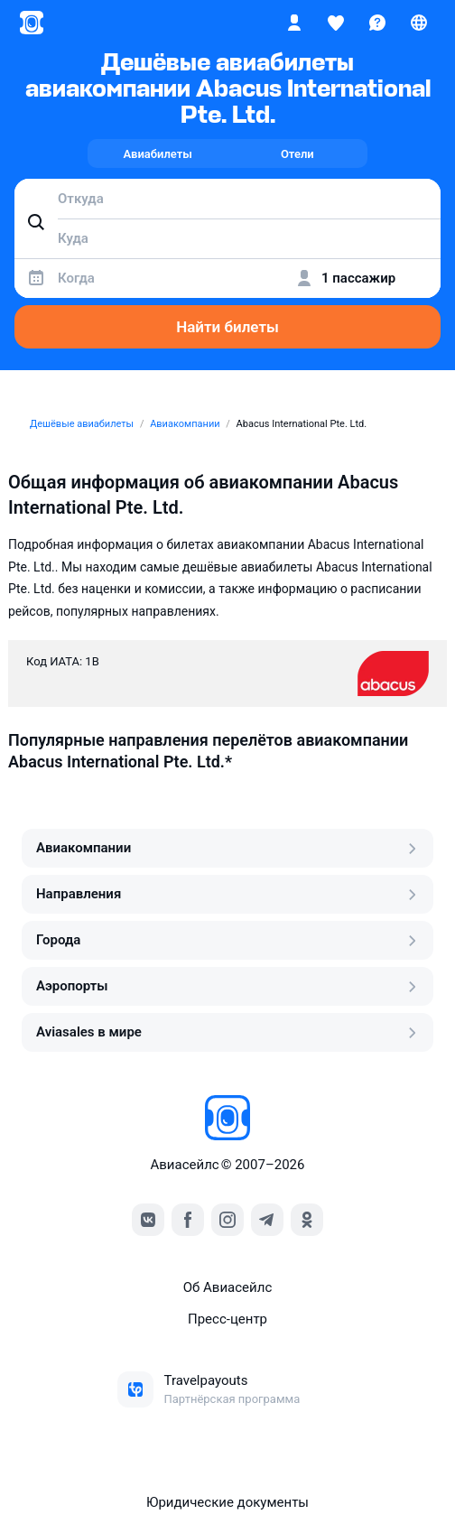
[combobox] (227, 198)
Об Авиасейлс (228, 1287)
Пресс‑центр (227, 1319)
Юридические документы (227, 1502)
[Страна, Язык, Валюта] (419, 22)
